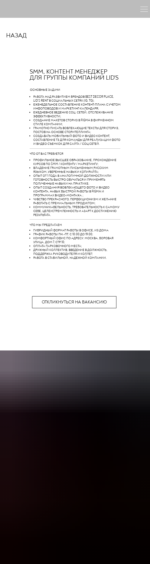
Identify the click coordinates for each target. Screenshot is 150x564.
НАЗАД (16, 35)
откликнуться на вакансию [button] (74, 302)
